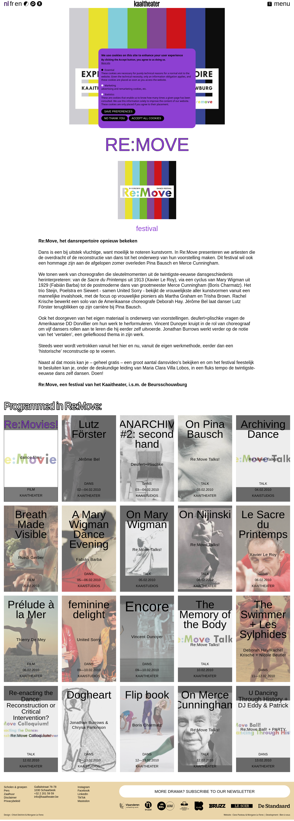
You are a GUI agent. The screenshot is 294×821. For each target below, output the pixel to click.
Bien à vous (285, 816)
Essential (109, 70)
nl (6, 3)
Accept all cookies (146, 118)
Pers (7, 790)
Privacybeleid (12, 801)
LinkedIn (83, 794)
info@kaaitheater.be (46, 796)
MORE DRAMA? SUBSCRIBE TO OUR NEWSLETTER (204, 791)
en (18, 3)
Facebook (83, 790)
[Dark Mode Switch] (26, 4)
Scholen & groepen (15, 787)
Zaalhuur (9, 794)
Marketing (110, 85)
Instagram (84, 787)
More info (105, 63)
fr (12, 3)
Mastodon (83, 801)
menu (282, 3)
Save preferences (118, 111)
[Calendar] (269, 4)
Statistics (109, 94)
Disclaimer (10, 797)
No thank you (114, 118)
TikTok (81, 797)
